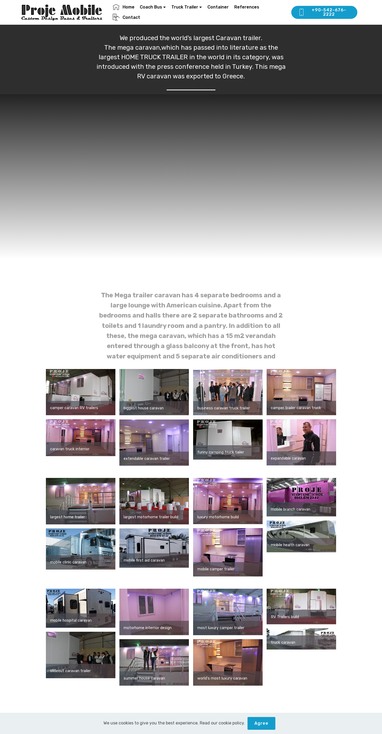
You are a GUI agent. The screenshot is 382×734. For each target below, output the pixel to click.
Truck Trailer (184, 7)
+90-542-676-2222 (322, 12)
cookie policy (231, 722)
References (246, 7)
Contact (126, 17)
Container (218, 7)
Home (123, 7)
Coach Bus (151, 7)
